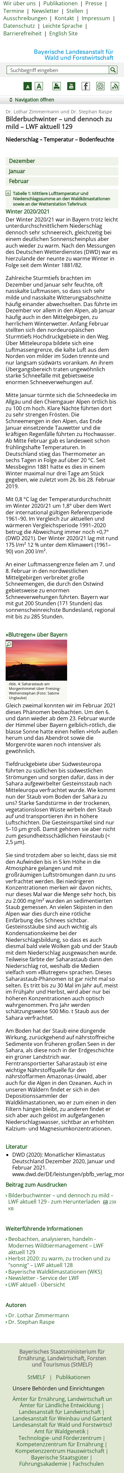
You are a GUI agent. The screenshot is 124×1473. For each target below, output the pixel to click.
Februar (19, 181)
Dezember (22, 161)
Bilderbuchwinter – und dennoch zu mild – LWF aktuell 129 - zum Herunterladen (62, 1202)
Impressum (96, 18)
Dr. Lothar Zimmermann (38, 1315)
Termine (13, 11)
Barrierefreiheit (22, 33)
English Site (63, 33)
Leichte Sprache (62, 25)
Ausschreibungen (25, 18)
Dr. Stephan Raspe (31, 1322)
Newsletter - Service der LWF (43, 1278)
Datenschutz (19, 25)
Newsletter (45, 11)
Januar (17, 171)
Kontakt (64, 18)
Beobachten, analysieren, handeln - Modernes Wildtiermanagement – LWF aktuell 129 (55, 1245)
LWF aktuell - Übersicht (36, 1284)
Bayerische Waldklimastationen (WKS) (55, 1271)
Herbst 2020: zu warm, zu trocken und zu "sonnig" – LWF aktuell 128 (59, 1262)
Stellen (74, 11)
